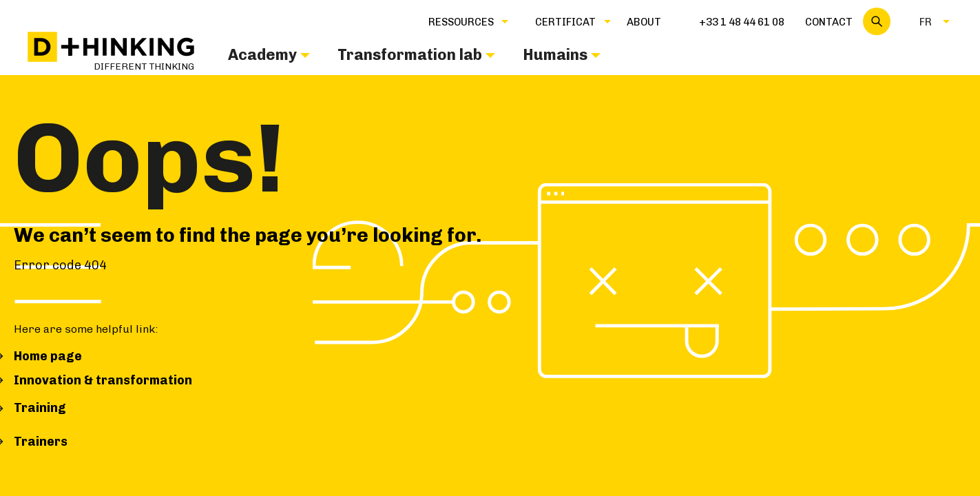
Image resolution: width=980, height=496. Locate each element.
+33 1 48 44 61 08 (741, 22)
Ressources (461, 22)
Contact (829, 22)
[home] (111, 52)
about (644, 22)
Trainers (40, 441)
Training (40, 407)
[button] (461, 21)
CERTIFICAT (565, 22)
